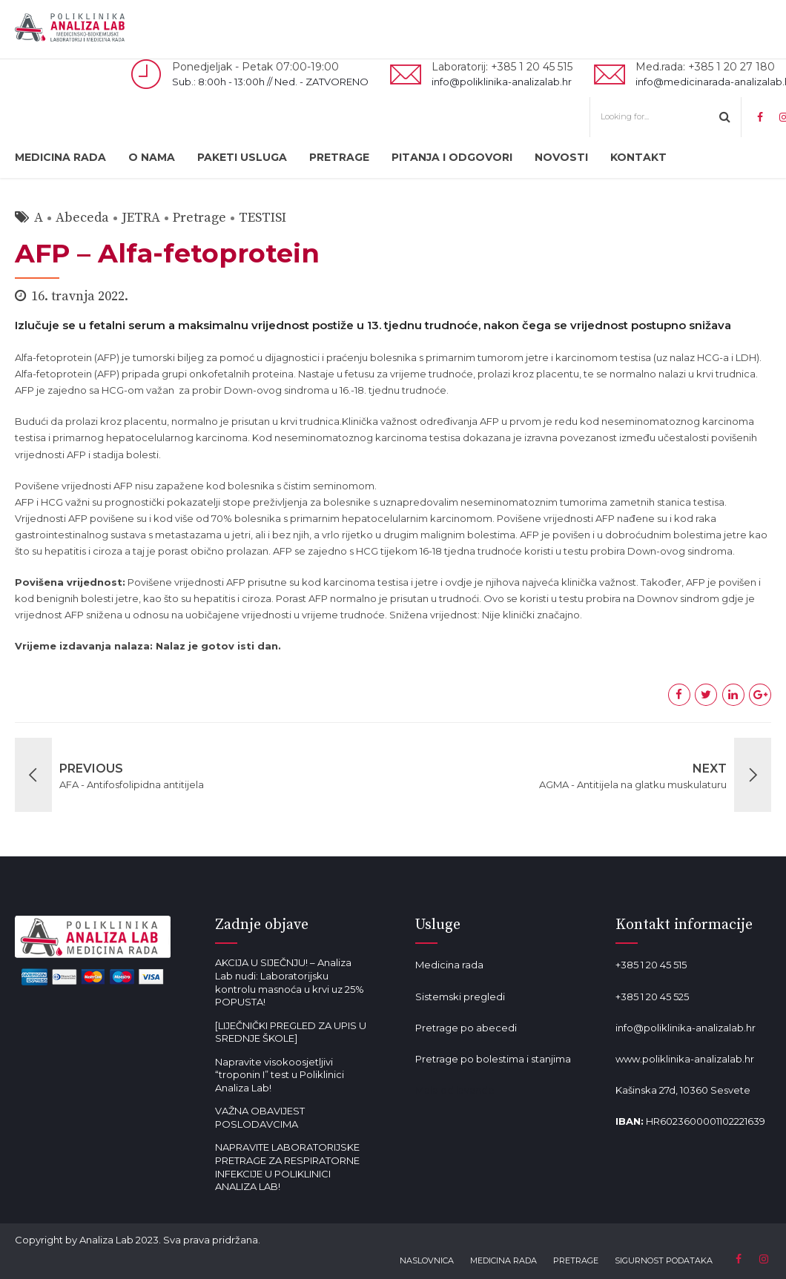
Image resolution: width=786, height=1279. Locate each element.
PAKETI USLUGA (242, 157)
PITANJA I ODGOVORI (452, 157)
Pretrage (199, 217)
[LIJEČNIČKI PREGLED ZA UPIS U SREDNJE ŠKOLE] (290, 1032)
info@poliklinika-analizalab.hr (685, 1028)
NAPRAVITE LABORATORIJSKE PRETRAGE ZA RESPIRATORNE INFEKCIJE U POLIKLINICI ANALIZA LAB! (287, 1166)
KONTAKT (638, 157)
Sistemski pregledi (460, 996)
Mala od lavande (455, 1090)
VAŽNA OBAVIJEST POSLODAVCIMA (260, 1117)
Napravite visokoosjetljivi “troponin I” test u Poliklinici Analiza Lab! (279, 1075)
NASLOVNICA (427, 1260)
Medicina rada (449, 965)
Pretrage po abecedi (466, 1028)
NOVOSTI (561, 157)
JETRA (141, 217)
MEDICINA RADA (60, 157)
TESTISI (262, 217)
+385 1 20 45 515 (651, 965)
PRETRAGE (339, 157)
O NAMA (151, 157)
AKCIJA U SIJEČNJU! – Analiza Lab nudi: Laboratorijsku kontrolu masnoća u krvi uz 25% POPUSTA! (289, 982)
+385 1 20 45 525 (652, 996)
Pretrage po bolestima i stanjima (493, 1059)
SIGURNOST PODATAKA (664, 1260)
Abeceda (82, 217)
